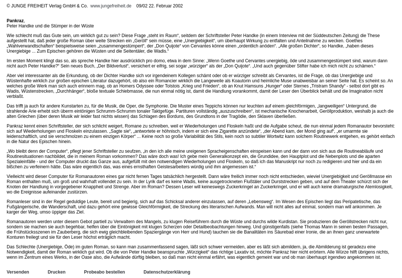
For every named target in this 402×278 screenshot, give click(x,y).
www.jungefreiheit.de (111, 6)
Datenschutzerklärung (166, 272)
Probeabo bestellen (104, 272)
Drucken (57, 272)
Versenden (18, 272)
